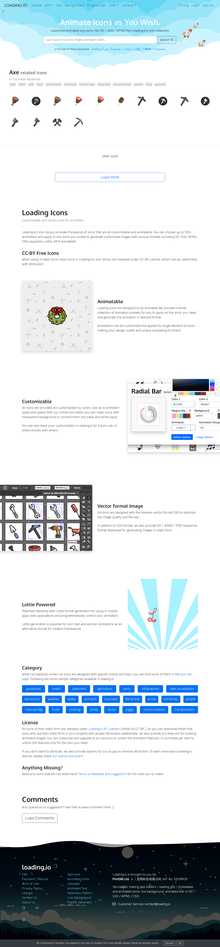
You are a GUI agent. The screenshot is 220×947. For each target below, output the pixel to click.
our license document (67, 756)
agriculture (104, 689)
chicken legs (87, 84)
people (190, 699)
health (56, 689)
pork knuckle (53, 84)
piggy (130, 709)
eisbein (138, 84)
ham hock (70, 84)
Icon (48, 5)
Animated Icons (78, 879)
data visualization (182, 689)
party (127, 689)
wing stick (104, 84)
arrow (152, 699)
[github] (27, 923)
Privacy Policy (32, 888)
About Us (28, 902)
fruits (55, 709)
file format (132, 699)
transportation (185, 709)
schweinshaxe (122, 84)
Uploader (73, 884)
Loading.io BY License (104, 729)
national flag (33, 709)
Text (59, 5)
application (33, 689)
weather (53, 699)
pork (31, 84)
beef (40, 84)
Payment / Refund (35, 879)
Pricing (184, 5)
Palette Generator (79, 902)
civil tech (90, 699)
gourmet (160, 84)
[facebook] (27, 911)
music (112, 709)
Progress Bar (96, 5)
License (27, 893)
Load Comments (39, 818)
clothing (74, 709)
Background (73, 5)
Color (112, 5)
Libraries (128, 5)
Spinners (73, 874)
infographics (150, 689)
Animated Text (77, 888)
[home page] (16, 5)
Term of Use (30, 884)
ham (12, 84)
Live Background (79, 898)
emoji (94, 709)
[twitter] (41, 911)
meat (22, 84)
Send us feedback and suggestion (102, 774)
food (149, 84)
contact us (29, 898)
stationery (79, 689)
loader (71, 699)
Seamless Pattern (79, 893)
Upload (36, 5)
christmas (171, 699)
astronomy (32, 699)
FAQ (25, 874)
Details (169, 943)
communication (154, 709)
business (111, 699)
